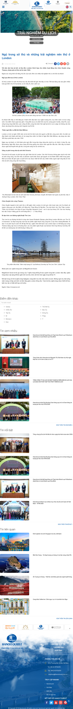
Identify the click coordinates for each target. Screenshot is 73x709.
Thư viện (36, 43)
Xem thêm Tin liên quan (64, 618)
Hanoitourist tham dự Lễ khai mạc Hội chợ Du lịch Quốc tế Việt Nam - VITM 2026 (52, 502)
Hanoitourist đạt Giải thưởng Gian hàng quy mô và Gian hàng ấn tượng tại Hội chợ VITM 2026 (52, 403)
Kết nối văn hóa (51, 694)
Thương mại (58, 647)
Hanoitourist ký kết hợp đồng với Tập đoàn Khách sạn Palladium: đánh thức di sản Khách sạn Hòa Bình (52, 336)
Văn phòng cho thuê (58, 638)
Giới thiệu (49, 687)
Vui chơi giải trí (58, 644)
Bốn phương (36, 39)
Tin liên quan (7, 529)
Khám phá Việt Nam (36, 35)
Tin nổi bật (6, 430)
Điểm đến (49, 691)
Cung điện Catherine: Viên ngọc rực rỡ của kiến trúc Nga (50, 599)
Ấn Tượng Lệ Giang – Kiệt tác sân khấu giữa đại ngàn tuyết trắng (52, 577)
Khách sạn (58, 635)
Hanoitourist (50, 684)
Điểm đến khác (9, 298)
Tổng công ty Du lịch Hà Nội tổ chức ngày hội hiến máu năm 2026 (52, 434)
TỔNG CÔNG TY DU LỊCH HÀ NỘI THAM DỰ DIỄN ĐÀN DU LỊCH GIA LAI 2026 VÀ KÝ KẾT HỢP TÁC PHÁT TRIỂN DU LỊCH (52, 381)
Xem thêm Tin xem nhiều (64, 425)
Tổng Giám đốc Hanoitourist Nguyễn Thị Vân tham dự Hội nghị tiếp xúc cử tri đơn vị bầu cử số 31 (52, 358)
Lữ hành (58, 641)
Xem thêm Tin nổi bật (65, 524)
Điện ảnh (58, 650)
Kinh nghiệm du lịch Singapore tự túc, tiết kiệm (47, 534)
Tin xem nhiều (8, 331)
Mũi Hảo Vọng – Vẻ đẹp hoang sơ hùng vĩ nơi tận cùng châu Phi (52, 555)
